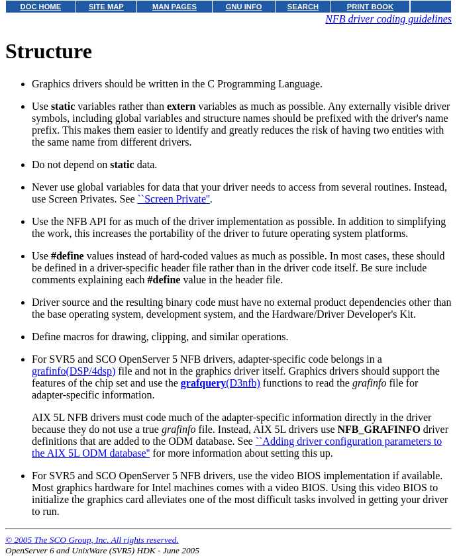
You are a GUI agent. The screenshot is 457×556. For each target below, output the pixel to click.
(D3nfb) (220, 383)
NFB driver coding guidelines (388, 18)
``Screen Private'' (174, 199)
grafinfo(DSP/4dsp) (73, 371)
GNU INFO (244, 7)
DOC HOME (41, 7)
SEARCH (303, 7)
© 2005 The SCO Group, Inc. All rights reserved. (92, 540)
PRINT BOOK (370, 7)
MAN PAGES (174, 7)
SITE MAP (106, 7)
